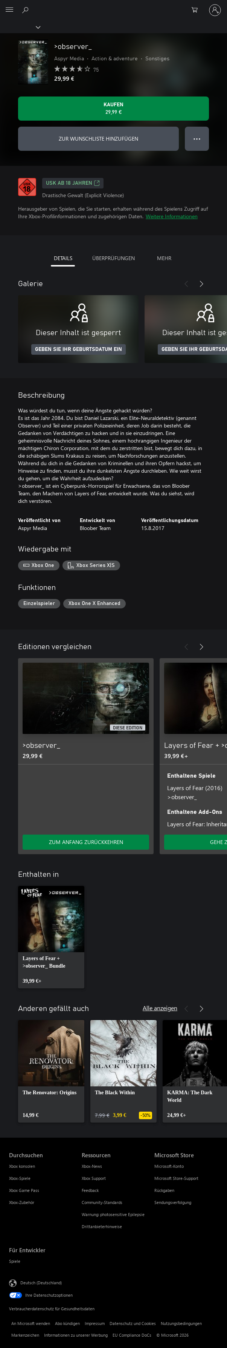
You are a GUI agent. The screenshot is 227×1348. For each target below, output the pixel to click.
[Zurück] (186, 284)
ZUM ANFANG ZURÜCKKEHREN (86, 842)
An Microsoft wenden (30, 1323)
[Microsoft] (113, 5)
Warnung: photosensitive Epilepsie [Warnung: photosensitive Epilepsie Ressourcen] (113, 1214)
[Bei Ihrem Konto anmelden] (215, 10)
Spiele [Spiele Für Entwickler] (14, 1261)
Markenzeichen (25, 1335)
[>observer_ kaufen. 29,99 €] (113, 109)
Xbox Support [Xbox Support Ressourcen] (94, 1178)
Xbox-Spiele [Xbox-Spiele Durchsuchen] (19, 1178)
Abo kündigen (67, 1323)
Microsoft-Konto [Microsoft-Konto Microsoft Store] (169, 1166)
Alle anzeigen (160, 1008)
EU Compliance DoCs (132, 1335)
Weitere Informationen (172, 216)
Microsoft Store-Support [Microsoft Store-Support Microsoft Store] (176, 1178)
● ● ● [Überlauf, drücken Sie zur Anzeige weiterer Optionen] (197, 138)
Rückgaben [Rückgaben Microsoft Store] (164, 1190)
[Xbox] (20, 26)
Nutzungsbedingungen (181, 1323)
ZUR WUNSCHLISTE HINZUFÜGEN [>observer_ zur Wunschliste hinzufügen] (98, 138)
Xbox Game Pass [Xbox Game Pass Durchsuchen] (24, 1190)
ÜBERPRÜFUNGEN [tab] (113, 258)
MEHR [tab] (164, 258)
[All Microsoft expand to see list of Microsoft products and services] (9, 10)
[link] (51, 937)
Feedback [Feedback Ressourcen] (90, 1190)
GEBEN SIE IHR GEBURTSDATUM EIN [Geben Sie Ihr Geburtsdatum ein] (78, 349)
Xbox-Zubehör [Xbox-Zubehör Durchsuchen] (21, 1202)
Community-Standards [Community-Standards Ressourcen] (102, 1202)
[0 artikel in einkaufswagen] (197, 10)
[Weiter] (201, 284)
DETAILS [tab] (63, 258)
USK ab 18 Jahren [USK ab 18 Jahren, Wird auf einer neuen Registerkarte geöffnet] (73, 183)
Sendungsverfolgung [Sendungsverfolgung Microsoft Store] (172, 1202)
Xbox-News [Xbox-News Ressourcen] (92, 1166)
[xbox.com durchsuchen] (26, 10)
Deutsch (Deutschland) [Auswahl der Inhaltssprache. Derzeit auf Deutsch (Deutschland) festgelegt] (41, 1282)
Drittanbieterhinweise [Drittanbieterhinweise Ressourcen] (102, 1226)
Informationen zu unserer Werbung (76, 1335)
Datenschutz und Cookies (133, 1323)
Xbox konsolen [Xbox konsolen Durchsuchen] (22, 1166)
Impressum (95, 1323)
